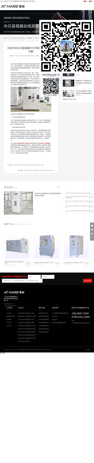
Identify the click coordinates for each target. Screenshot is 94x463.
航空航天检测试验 (44, 316)
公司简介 (9, 13)
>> (58, 188)
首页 (4, 13)
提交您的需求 (87, 280)
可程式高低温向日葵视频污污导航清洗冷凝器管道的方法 (39, 170)
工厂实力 (8, 322)
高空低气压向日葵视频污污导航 (26, 328)
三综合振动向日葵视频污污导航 (26, 325)
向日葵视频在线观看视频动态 (47, 13)
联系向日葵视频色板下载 (63, 13)
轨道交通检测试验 (44, 325)
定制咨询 (65, 99)
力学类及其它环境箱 (23, 341)
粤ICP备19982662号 (46, 349)
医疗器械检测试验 (44, 322)
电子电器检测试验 (44, 319)
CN (85, 1)
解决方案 (34, 13)
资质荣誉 (8, 319)
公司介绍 (8, 313)
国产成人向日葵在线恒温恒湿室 (26, 335)
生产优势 (22, 13)
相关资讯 (8, 188)
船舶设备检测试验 (44, 331)
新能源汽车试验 (43, 313)
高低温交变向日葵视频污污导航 (26, 316)
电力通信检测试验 (44, 328)
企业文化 (8, 325)
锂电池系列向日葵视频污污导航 (26, 338)
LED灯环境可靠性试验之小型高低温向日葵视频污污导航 (28, 165)
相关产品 (8, 225)
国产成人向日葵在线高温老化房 (26, 331)
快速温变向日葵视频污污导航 (26, 322)
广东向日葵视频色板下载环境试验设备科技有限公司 (13, 6)
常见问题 (29, 38)
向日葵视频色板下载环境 (22, 143)
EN (91, 1)
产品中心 (15, 13)
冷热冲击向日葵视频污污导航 (26, 319)
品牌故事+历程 (10, 316)
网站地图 (87, 349)
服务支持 (28, 13)
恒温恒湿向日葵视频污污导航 (26, 313)
